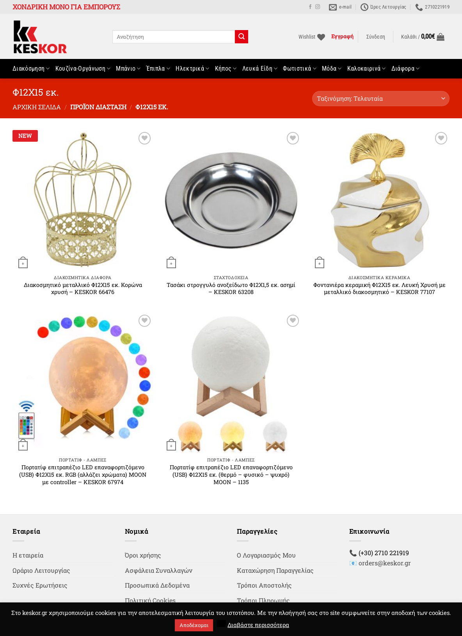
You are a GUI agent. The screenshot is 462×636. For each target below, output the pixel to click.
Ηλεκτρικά (192, 69)
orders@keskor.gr (385, 563)
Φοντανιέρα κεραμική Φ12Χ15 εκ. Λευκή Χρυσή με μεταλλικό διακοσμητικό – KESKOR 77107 (379, 288)
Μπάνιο (128, 69)
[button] (375, 37)
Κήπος (226, 69)
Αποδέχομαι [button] (193, 625)
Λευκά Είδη (260, 69)
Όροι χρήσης (143, 555)
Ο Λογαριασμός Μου (266, 555)
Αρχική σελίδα (36, 107)
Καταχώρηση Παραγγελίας (275, 570)
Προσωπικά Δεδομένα (157, 585)
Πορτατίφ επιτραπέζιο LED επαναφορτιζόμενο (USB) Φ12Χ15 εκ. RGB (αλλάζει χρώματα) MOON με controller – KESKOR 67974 (82, 474)
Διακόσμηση (31, 69)
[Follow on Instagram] (317, 7)
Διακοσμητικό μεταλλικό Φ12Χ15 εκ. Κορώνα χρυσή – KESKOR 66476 (83, 288)
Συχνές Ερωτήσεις (40, 585)
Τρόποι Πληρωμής (263, 600)
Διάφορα (405, 69)
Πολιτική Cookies (150, 600)
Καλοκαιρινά (366, 69)
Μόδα (332, 69)
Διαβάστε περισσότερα (258, 625)
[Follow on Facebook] (310, 7)
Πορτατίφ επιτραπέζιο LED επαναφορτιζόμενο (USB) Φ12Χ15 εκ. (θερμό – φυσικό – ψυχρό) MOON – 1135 (231, 474)
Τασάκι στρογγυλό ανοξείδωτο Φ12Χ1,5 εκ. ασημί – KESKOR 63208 (231, 288)
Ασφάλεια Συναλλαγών (158, 570)
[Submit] (241, 36)
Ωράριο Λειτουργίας (41, 570)
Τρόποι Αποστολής (264, 585)
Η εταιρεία (27, 555)
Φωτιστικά (299, 69)
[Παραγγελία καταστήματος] (381, 98)
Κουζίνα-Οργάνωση (83, 69)
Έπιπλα (158, 69)
